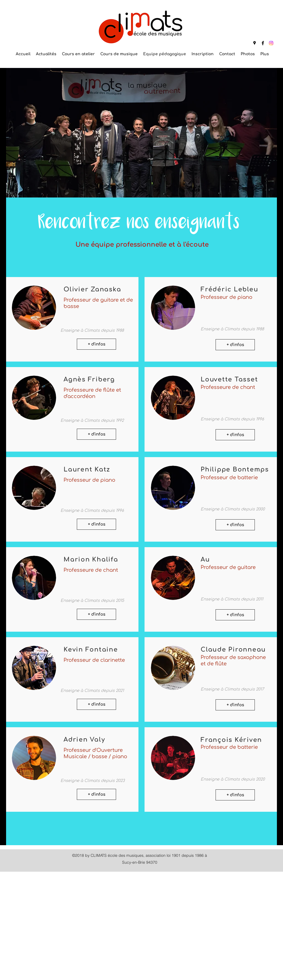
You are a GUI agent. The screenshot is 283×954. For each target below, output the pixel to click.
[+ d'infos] (96, 344)
